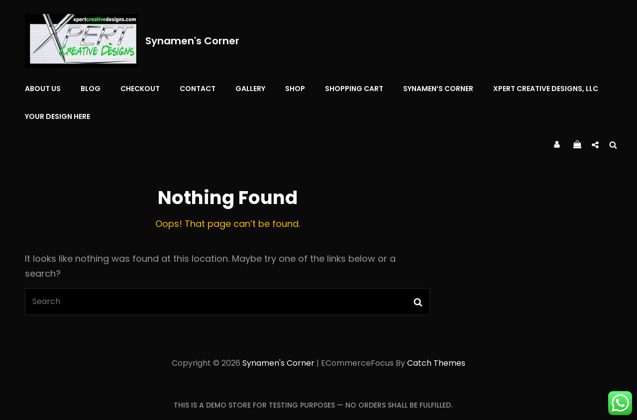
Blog (91, 89)
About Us (43, 89)
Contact (197, 89)
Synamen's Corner (192, 41)
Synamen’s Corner (438, 89)
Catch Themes (436, 363)
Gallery (250, 89)
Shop (295, 89)
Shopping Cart (354, 89)
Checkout (140, 89)
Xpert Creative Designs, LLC (545, 89)
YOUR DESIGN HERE (57, 116)
